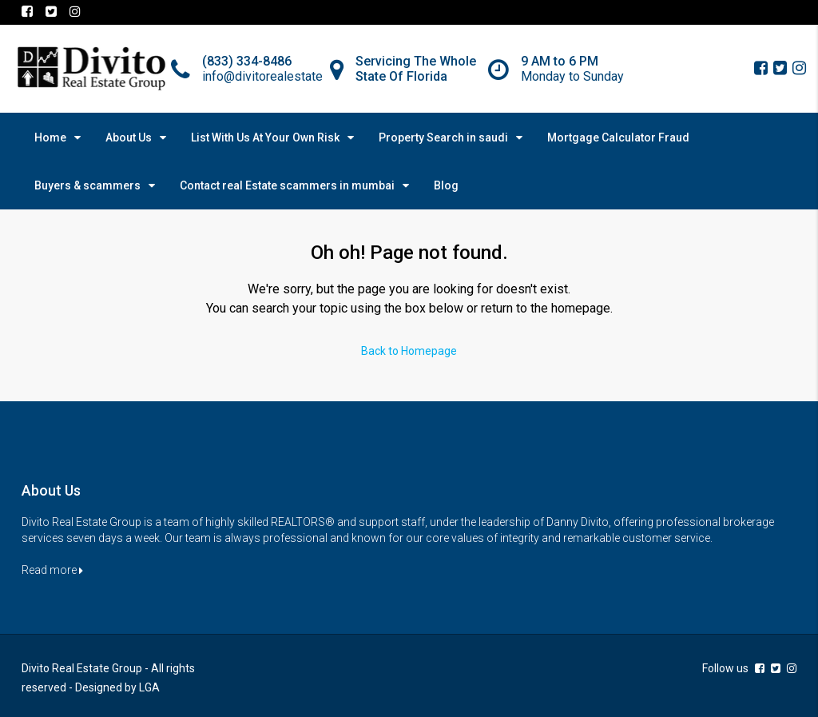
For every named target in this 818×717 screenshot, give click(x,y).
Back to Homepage (409, 351)
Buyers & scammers (87, 185)
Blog (446, 185)
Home (50, 137)
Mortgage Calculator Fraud (618, 137)
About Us (128, 137)
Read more (52, 570)
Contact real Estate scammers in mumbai (287, 185)
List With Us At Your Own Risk (265, 137)
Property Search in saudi (443, 137)
